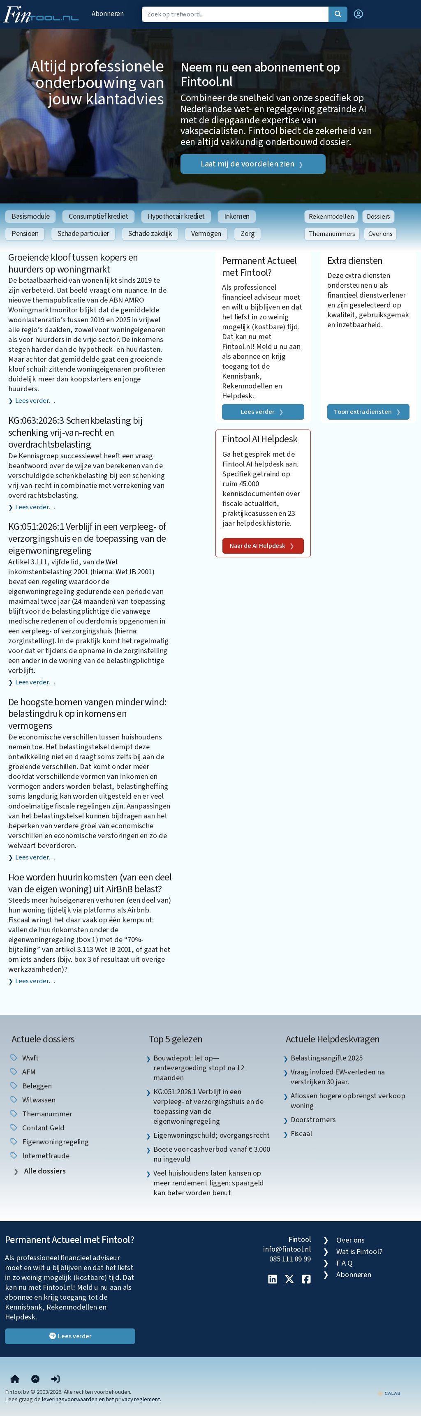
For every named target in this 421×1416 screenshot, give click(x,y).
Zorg (247, 234)
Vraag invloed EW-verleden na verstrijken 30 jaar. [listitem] (338, 1077)
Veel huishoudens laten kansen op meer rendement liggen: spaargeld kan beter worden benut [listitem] (208, 1183)
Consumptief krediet (98, 216)
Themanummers (332, 234)
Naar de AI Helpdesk (257, 545)
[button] (358, 14)
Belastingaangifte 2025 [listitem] (327, 1058)
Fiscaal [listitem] (301, 1133)
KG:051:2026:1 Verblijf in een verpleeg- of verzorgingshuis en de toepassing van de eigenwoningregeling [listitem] (208, 1106)
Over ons (380, 234)
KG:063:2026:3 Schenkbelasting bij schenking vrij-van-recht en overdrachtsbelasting (75, 432)
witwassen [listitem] (32, 1100)
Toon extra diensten (362, 411)
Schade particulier (83, 234)
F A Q (344, 1263)
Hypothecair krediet (176, 216)
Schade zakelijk (149, 234)
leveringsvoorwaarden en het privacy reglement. (101, 1399)
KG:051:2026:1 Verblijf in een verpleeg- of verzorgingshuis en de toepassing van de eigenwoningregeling (87, 539)
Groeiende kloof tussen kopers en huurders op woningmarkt (73, 263)
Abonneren (108, 14)
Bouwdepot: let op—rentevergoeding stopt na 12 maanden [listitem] (198, 1068)
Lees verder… (35, 401)
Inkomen (237, 216)
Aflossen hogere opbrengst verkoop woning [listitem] (348, 1100)
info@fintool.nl (287, 1249)
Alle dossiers (44, 1171)
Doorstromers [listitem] (313, 1119)
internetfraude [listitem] (39, 1155)
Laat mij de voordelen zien (248, 164)
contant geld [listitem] (37, 1128)
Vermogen (206, 234)
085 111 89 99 (290, 1259)
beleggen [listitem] (30, 1086)
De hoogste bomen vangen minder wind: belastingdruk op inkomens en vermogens (87, 714)
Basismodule (30, 216)
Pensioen (25, 234)
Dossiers (378, 217)
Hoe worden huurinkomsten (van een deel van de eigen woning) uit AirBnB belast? (89, 883)
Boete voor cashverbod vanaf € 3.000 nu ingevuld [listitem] (211, 1154)
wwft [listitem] (24, 1058)
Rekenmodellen (331, 217)
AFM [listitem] (22, 1072)
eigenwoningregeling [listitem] (49, 1141)
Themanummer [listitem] (40, 1114)
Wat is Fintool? (359, 1251)
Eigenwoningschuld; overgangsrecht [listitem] (211, 1135)
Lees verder (258, 411)
